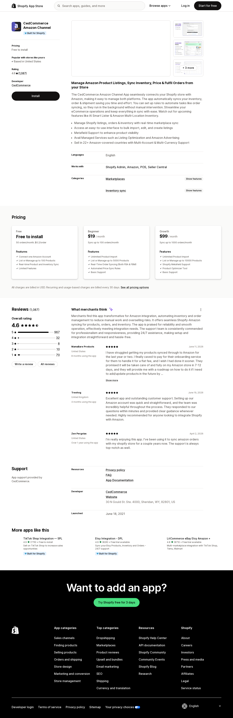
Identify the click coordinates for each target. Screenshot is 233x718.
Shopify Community (152, 652)
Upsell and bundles (109, 659)
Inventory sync (116, 190)
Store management (67, 681)
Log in (185, 5)
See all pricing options (135, 287)
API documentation (152, 645)
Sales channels (64, 638)
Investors (187, 652)
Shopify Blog (147, 666)
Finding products (65, 645)
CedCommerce (21, 85)
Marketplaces (115, 179)
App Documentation (119, 480)
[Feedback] (200, 309)
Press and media (192, 659)
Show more (112, 380)
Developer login (23, 707)
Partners (187, 666)
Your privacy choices (119, 707)
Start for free (208, 5)
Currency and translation (113, 688)
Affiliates (187, 674)
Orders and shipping (68, 659)
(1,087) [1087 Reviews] (22, 73)
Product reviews (107, 652)
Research (145, 674)
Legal (185, 681)
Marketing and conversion (72, 674)
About (185, 638)
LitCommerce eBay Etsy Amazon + (188, 538)
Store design (63, 666)
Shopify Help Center (153, 638)
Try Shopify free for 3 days (116, 602)
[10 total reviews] (58, 349)
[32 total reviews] (58, 338)
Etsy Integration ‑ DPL (109, 538)
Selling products (65, 652)
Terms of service (49, 707)
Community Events (152, 659)
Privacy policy (115, 470)
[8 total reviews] (59, 343)
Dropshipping (105, 638)
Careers (186, 645)
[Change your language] (205, 706)
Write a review (24, 364)
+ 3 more (188, 67)
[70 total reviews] (58, 355)
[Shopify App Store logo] (27, 5)
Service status (191, 688)
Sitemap (95, 707)
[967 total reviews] (57, 332)
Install (36, 96)
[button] (45, 546)
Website (111, 497)
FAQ (109, 475)
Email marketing (107, 666)
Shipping (102, 681)
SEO (99, 674)
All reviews (48, 364)
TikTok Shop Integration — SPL (42, 538)
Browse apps (159, 5)
